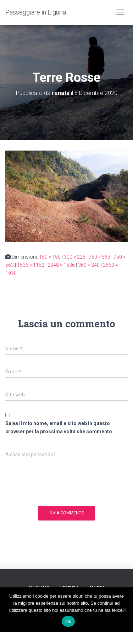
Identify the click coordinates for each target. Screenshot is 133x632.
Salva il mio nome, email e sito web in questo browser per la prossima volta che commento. (59, 427)
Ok (68, 621)
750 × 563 (99, 257)
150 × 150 (50, 257)
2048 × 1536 (61, 265)
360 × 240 (89, 265)
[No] (124, 609)
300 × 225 (74, 257)
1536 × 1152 (30, 265)
